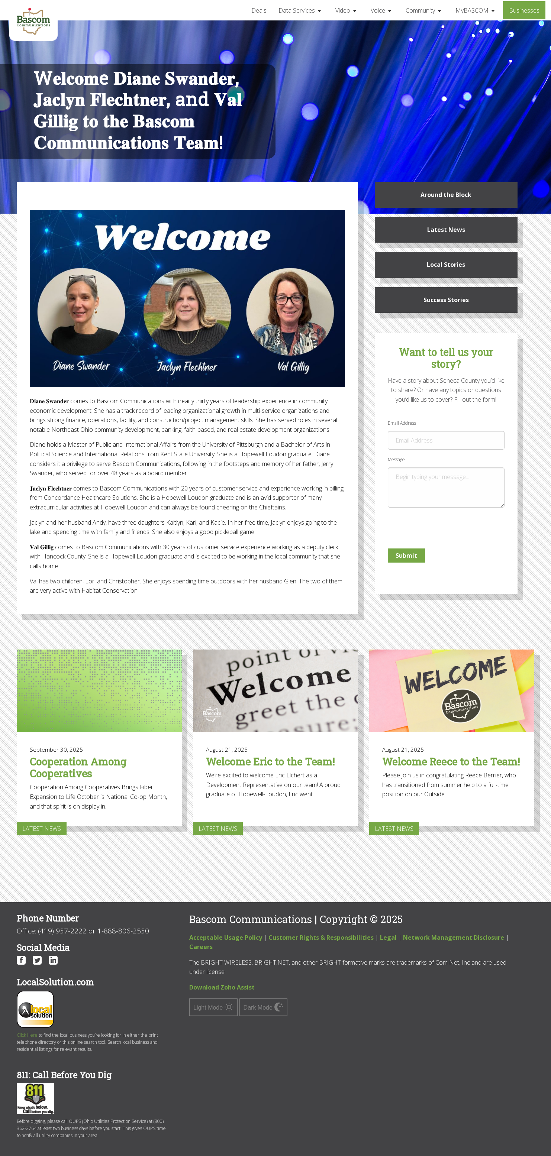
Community (420, 10)
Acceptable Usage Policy (225, 937)
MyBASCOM (472, 10)
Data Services (296, 10)
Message (446, 482)
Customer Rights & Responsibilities (321, 937)
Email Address (446, 435)
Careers (201, 947)
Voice (378, 10)
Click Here (27, 1035)
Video (342, 10)
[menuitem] (259, 10)
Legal (388, 937)
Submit (406, 555)
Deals (259, 10)
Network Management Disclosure (453, 937)
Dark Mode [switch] (263, 1007)
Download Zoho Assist (222, 987)
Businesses (524, 10)
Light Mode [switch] (213, 1007)
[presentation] (433, 525)
